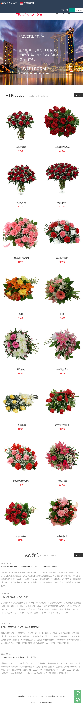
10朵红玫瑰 (21, 147)
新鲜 (62, 314)
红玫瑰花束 (21, 536)
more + (78, 95)
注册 (67, 10)
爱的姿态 (21, 369)
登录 (62, 10)
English (79, 10)
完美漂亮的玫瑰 (62, 425)
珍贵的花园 (62, 481)
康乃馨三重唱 (62, 258)
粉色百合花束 (62, 369)
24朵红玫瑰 (21, 203)
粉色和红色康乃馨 (21, 481)
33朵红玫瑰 (62, 203)
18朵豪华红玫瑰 (62, 147)
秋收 (21, 314)
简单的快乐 (62, 536)
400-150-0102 (59, 696)
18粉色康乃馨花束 (20, 258)
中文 (72, 10)
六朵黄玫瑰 (21, 425)
